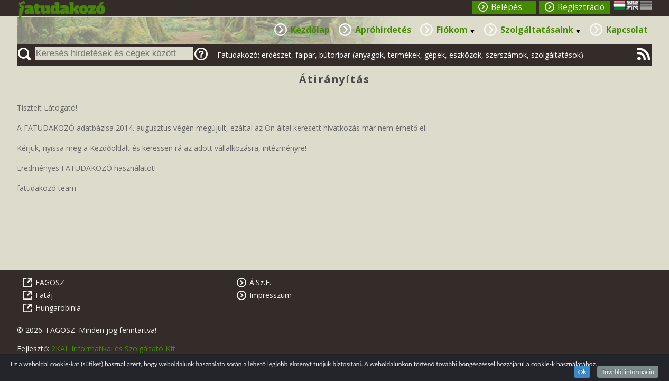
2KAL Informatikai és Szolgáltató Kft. (114, 348)
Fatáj (44, 295)
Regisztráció (581, 7)
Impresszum (270, 295)
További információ (627, 372)
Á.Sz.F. (260, 282)
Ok (582, 372)
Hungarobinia (58, 308)
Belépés (506, 7)
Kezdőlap (310, 29)
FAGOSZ (49, 282)
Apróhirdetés (383, 29)
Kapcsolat (627, 29)
